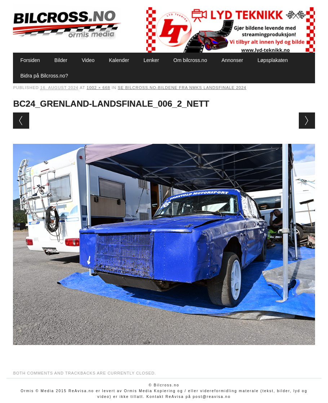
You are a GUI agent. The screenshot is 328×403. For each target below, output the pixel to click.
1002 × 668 (98, 87)
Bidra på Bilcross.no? (44, 76)
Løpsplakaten (272, 60)
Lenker (151, 60)
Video (88, 60)
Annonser (232, 60)
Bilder (60, 60)
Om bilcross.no (190, 60)
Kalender (119, 60)
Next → (307, 120)
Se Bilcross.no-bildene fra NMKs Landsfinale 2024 (182, 87)
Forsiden (30, 60)
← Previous (21, 120)
